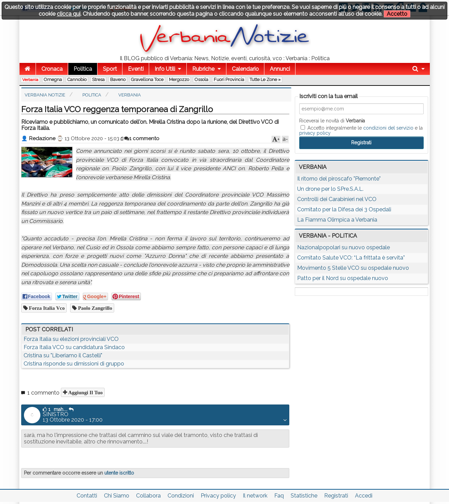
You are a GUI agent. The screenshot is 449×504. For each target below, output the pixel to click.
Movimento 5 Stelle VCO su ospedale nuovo (353, 268)
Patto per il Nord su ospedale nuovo (342, 278)
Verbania (30, 79)
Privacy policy (218, 495)
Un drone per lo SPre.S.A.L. (330, 189)
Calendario (245, 69)
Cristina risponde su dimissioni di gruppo (74, 363)
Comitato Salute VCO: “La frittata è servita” (351, 257)
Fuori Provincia (229, 79)
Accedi (363, 495)
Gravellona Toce (147, 79)
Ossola (201, 79)
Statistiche (304, 495)
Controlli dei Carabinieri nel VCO (337, 199)
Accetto (397, 14)
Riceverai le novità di (332, 120)
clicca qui (68, 14)
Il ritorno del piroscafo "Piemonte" (339, 178)
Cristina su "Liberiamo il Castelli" (63, 355)
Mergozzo (179, 79)
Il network (255, 495)
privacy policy (315, 133)
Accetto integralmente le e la (361, 130)
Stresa (98, 79)
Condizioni (181, 495)
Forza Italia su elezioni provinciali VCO (71, 339)
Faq (279, 495)
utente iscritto (119, 473)
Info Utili (165, 69)
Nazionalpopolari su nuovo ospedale (343, 247)
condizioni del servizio (388, 128)
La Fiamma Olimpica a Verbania (337, 219)
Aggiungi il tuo (85, 392)
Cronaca (52, 69)
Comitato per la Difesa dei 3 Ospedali (344, 209)
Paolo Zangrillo (94, 307)
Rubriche (203, 69)
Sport (110, 69)
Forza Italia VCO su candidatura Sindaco (74, 347)
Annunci (280, 69)
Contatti (87, 495)
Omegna (53, 79)
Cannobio (77, 79)
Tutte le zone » (265, 79)
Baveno (118, 79)
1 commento (141, 138)
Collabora (148, 495)
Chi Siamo (116, 495)
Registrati (336, 495)
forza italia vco (46, 307)
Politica (83, 69)
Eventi (136, 69)
